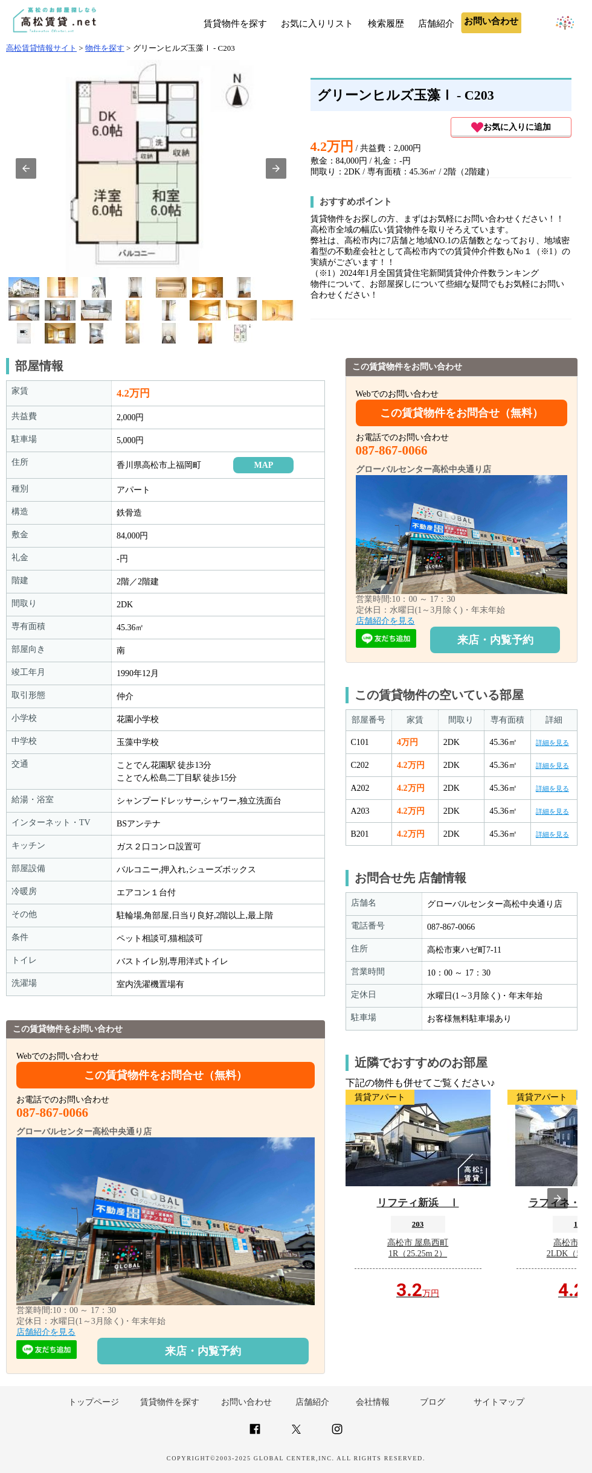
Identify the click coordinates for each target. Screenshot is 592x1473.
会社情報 (373, 1402)
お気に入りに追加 (511, 127)
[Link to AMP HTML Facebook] (255, 1434)
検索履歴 (386, 23)
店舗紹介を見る (46, 1332)
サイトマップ (499, 1402)
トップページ (93, 1402)
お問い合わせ (246, 1402)
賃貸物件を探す (235, 23)
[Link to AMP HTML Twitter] (296, 1431)
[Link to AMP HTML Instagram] (337, 1434)
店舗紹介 (436, 23)
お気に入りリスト (317, 23)
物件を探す (104, 48)
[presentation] (557, 1198)
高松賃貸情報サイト (41, 48)
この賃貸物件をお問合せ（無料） (165, 1075)
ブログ (432, 1402)
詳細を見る (552, 742)
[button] (26, 168)
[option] (24, 287)
